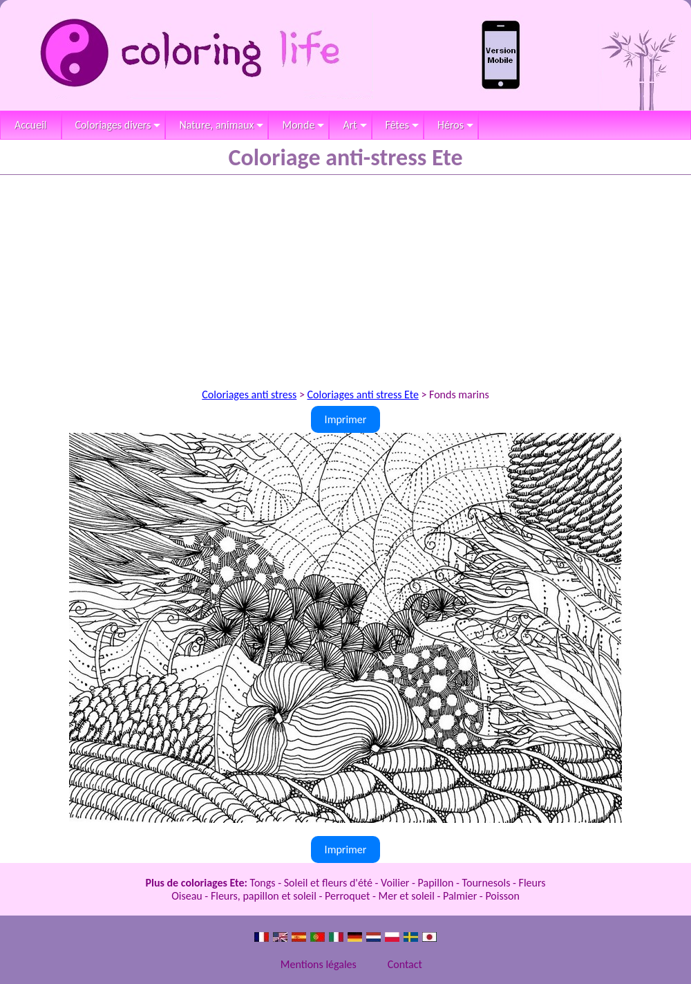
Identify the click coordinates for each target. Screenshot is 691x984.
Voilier (395, 882)
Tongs (263, 882)
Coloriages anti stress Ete (362, 394)
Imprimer (346, 419)
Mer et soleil (407, 895)
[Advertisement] (345, 278)
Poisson (502, 895)
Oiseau (186, 895)
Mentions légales (319, 964)
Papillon (436, 882)
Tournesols (486, 882)
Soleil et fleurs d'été (328, 882)
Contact (405, 964)
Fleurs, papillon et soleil (263, 895)
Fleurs (532, 882)
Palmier (460, 895)
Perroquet (347, 895)
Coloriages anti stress (249, 394)
